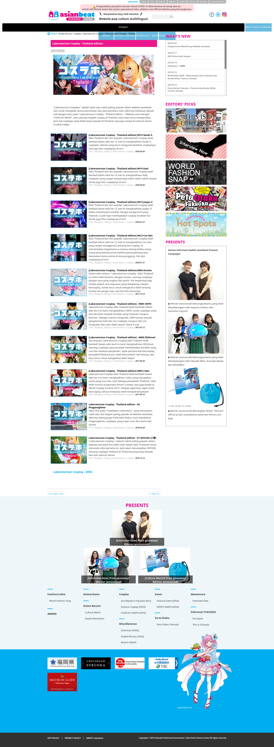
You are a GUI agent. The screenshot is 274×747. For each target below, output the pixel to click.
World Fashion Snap (60, 600)
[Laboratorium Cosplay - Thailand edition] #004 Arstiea (120, 270)
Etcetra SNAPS (128, 642)
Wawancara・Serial (180, 27)
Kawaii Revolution (94, 618)
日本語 (143, 2)
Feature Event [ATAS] (168, 600)
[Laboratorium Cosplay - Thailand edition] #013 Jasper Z (121, 202)
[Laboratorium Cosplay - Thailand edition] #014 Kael (118, 168)
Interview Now (200, 600)
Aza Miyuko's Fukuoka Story (136, 600)
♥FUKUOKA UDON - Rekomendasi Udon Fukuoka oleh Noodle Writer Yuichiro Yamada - (192, 77)
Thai (53, 50)
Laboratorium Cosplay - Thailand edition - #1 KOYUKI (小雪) (122, 437)
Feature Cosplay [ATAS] (133, 606)
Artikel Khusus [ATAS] (132, 636)
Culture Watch (92, 612)
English (182, 2)
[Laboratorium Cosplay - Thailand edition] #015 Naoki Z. (121, 135)
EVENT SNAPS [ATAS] (168, 606)
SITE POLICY (53, 738)
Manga (107, 151)
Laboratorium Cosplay (93, 33)
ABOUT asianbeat (94, 738)
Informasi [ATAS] (130, 630)
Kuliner (124, 27)
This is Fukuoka (201, 624)
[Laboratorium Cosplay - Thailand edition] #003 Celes (119, 370)
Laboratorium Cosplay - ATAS (72, 472)
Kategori (64, 27)
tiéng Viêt (203, 2)
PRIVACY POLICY (73, 738)
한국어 (152, 2)
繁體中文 (172, 2)
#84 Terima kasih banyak (179, 56)
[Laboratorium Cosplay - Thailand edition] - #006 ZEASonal (122, 337)
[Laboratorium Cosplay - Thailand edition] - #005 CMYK (120, 303)
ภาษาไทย (192, 2)
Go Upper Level (56, 494)
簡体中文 (162, 2)
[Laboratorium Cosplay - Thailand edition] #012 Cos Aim (121, 235)
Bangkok (98, 151)
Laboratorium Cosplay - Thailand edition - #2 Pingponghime (114, 406)
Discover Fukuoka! (150, 27)
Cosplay (77, 33)
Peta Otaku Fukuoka (168, 624)
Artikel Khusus (208, 27)
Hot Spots (198, 618)
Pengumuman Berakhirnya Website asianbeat (189, 46)
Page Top (155, 494)
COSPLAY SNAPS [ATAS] (133, 612)
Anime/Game (118, 151)
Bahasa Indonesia (217, 2)
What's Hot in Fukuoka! (94, 27)
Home (54, 33)
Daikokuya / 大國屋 (176, 66)
